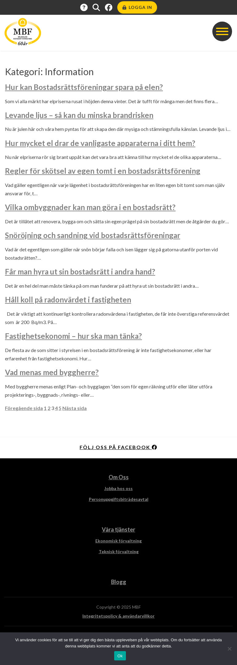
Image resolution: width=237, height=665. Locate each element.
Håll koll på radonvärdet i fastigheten (68, 299)
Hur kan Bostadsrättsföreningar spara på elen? (84, 87)
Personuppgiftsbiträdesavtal (118, 499)
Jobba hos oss (118, 488)
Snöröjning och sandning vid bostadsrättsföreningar (92, 235)
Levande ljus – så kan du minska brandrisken (79, 115)
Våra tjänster (118, 529)
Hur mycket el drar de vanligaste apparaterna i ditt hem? (100, 143)
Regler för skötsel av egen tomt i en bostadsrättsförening (102, 170)
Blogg (118, 581)
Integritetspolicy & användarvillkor (118, 615)
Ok (120, 656)
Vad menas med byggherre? (52, 372)
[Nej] (229, 649)
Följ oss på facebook (118, 447)
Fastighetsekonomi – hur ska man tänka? (73, 335)
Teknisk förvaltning (119, 551)
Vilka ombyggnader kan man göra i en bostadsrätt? (90, 207)
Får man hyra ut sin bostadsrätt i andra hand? (80, 271)
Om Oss (119, 477)
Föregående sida (24, 408)
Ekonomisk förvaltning (118, 540)
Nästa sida (74, 408)
